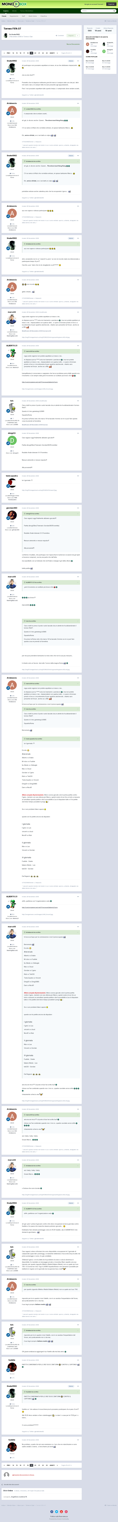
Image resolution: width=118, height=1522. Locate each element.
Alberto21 (15, 367)
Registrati (111, 4)
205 (12, 330)
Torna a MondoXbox (26, 11)
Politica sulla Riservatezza (59, 1516)
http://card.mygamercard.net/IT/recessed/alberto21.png (40, 382)
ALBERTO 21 (11, 346)
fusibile (11, 1360)
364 (12, 493)
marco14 (12, 312)
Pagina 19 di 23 (67, 53)
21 (39, 53)
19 (31, 53)
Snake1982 (16, 34)
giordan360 (11, 508)
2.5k (12, 121)
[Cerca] (90, 10)
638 (12, 525)
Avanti (52, 53)
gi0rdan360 (15, 530)
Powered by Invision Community (59, 1519)
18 (28, 53)
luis (11, 401)
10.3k (12, 78)
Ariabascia (12, 103)
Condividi (60, 35)
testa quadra (12, 476)
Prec (8, 53)
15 (16, 53)
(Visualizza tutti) (39, 1491)
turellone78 (23, 1497)
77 (12, 418)
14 (13, 53)
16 (20, 53)
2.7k (12, 1378)
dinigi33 (12, 433)
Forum (4, 16)
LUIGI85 (15, 424)
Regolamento (14, 16)
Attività (14, 11)
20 (35, 53)
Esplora (5, 12)
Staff (23, 16)
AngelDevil (14, 1497)
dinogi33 (15, 453)
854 (12, 363)
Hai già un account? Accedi (94, 4)
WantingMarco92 (12, 336)
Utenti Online (33, 16)
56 (12, 451)
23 (47, 53)
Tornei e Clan (28, 36)
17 (24, 53)
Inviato (30, 61)
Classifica (43, 16)
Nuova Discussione (73, 44)
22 (43, 53)
